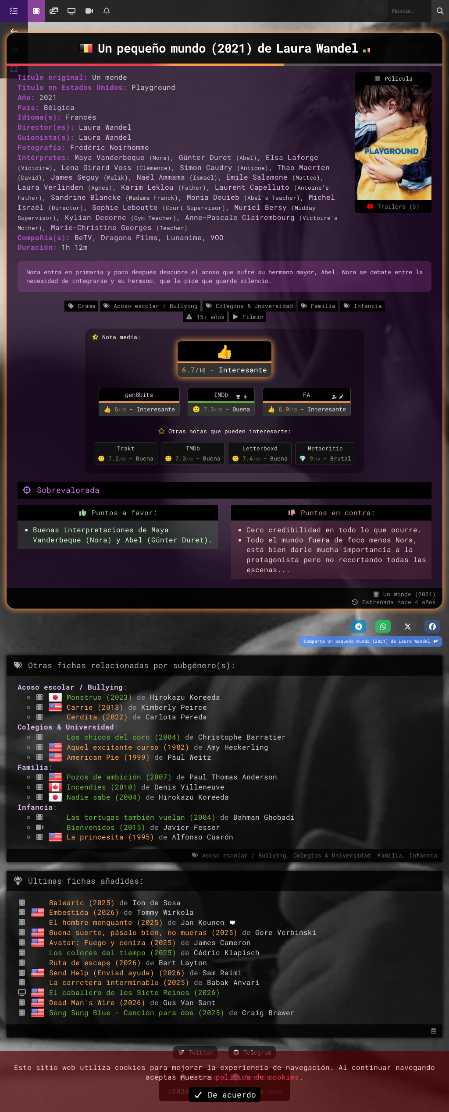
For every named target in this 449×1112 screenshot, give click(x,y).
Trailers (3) (393, 206)
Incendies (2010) (104, 786)
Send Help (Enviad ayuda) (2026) (119, 972)
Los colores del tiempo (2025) (115, 952)
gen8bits (139, 394)
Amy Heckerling (237, 746)
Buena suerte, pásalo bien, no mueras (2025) (145, 932)
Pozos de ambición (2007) (121, 776)
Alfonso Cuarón (202, 836)
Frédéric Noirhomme (109, 147)
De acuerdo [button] (224, 1094)
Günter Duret (205, 157)
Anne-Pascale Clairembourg (240, 217)
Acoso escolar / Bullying (150, 306)
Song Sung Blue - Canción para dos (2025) (139, 1012)
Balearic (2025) (84, 902)
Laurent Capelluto (252, 186)
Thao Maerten (303, 167)
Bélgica (59, 107)
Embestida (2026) (86, 912)
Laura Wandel (105, 126)
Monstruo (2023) (102, 696)
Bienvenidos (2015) (108, 827)
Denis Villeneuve (189, 786)
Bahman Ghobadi (264, 817)
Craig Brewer (268, 1012)
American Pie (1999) (110, 756)
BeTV (83, 237)
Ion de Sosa (156, 902)
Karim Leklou (147, 186)
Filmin (248, 317)
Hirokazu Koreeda (185, 696)
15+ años (204, 317)
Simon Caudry (206, 167)
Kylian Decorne (95, 217)
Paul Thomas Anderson (233, 776)
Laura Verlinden (50, 186)
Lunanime (184, 237)
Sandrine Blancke (86, 197)
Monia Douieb (213, 197)
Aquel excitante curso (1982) (130, 746)
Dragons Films (129, 237)
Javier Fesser (191, 827)
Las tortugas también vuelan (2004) (143, 817)
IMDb (221, 394)
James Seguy (75, 176)
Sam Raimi (222, 972)
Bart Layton (183, 962)
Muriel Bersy (260, 207)
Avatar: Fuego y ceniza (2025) (115, 942)
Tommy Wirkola (165, 912)
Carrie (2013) (97, 707)
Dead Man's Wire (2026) (99, 1002)
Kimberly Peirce (174, 707)
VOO (217, 237)
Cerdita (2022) (99, 716)
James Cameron (222, 942)
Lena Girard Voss (96, 167)
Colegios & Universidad (249, 306)
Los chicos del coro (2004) (126, 736)
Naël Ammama (161, 176)
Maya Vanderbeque (110, 157)
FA (306, 394)
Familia (317, 306)
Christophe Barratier (242, 736)
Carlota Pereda (176, 716)
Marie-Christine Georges (101, 227)
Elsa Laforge (292, 157)
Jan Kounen (202, 922)
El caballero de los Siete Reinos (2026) (134, 992)
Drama (81, 306)
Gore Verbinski (286, 932)
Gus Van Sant (189, 1002)
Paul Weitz (189, 756)
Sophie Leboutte (125, 207)
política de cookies (257, 1076)
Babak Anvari (233, 982)
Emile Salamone (257, 176)
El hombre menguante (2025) (108, 922)
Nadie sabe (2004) (106, 796)
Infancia (362, 306)
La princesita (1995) (113, 836)
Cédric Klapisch (227, 952)
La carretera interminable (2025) (121, 982)
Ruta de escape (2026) (97, 962)
